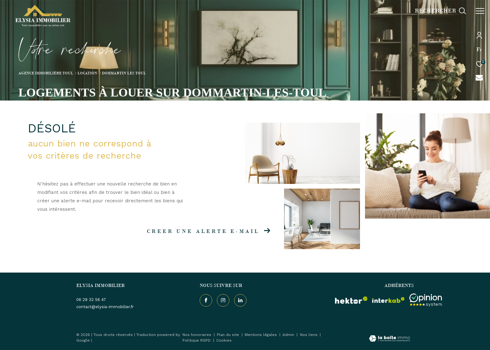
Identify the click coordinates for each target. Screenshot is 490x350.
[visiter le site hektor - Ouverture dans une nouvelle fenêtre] (351, 300)
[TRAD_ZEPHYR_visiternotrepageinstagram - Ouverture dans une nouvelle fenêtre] (223, 300)
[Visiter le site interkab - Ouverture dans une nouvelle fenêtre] (388, 300)
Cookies (224, 340)
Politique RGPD (196, 340)
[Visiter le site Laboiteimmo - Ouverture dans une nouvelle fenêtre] (389, 339)
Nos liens (309, 335)
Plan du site (228, 335)
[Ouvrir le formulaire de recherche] (440, 11)
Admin (288, 335)
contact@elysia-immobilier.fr (105, 306)
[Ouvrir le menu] (480, 11)
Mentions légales (261, 335)
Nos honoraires (197, 335)
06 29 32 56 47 (91, 299)
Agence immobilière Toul (45, 73)
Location (87, 73)
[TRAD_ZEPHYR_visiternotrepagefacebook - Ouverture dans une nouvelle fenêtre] (206, 300)
